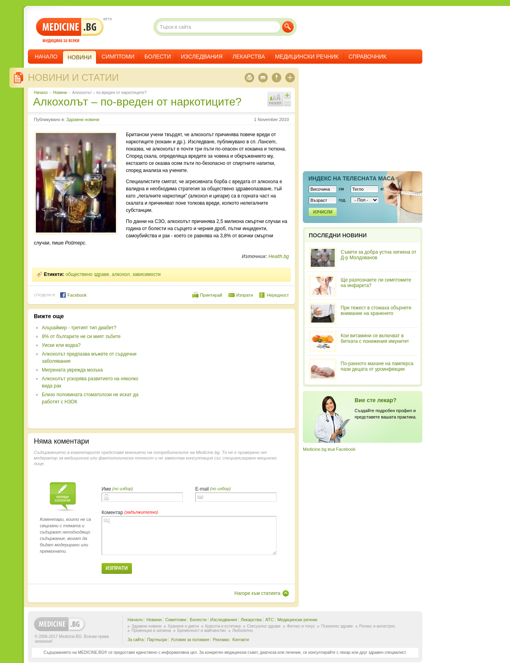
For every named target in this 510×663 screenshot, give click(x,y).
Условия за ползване (190, 640)
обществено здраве (87, 274)
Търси (288, 27)
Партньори (157, 640)
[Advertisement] (224, 368)
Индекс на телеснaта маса (351, 178)
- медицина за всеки (70, 30)
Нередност (278, 295)
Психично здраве (337, 626)
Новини (60, 92)
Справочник (367, 56)
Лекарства (249, 56)
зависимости (146, 274)
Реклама (221, 640)
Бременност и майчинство (201, 630)
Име (106, 489)
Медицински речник (307, 56)
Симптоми (118, 56)
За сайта (136, 640)
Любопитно (242, 630)
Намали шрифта (287, 102)
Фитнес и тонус (301, 626)
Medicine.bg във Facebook (329, 449)
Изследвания (202, 56)
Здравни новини (82, 119)
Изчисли (322, 212)
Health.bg (279, 256)
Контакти (240, 640)
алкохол (121, 274)
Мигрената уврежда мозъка (72, 370)
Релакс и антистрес (377, 626)
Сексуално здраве (264, 626)
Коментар (112, 512)
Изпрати (244, 295)
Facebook (73, 295)
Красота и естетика (223, 626)
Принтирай (211, 295)
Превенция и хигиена (151, 630)
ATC (269, 619)
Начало (46, 56)
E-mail (202, 489)
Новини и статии (73, 77)
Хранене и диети (183, 626)
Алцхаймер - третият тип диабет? (79, 328)
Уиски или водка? (61, 345)
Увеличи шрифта (287, 95)
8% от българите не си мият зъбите (81, 336)
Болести (157, 56)
